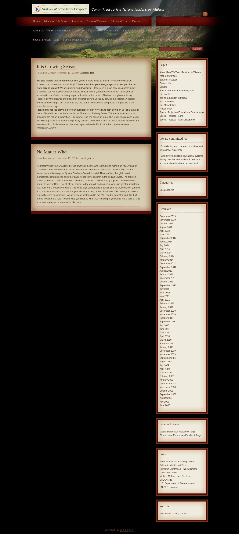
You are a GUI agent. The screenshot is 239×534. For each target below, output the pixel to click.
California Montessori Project (174, 465)
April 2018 (165, 231)
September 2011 (168, 285)
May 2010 (165, 332)
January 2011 (166, 307)
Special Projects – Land (171, 116)
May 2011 (165, 296)
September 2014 (168, 238)
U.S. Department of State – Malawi (177, 483)
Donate (136, 21)
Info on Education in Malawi (176, 39)
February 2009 (167, 376)
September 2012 (168, 267)
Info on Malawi (119, 21)
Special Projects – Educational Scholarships (182, 112)
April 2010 (165, 336)
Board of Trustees (97, 21)
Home (36, 21)
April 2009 (165, 369)
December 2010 (168, 311)
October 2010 (166, 318)
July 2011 (164, 289)
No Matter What (52, 151)
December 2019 (168, 216)
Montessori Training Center (173, 513)
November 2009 (168, 354)
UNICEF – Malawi (169, 487)
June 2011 (165, 292)
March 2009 (166, 372)
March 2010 (166, 340)
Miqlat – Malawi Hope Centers (175, 476)
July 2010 (164, 325)
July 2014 (164, 245)
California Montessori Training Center (178, 469)
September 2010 (168, 321)
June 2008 (165, 405)
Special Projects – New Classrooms (178, 119)
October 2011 (166, 281)
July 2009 (164, 365)
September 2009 (168, 358)
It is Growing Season (57, 66)
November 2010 (168, 314)
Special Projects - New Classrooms (83, 39)
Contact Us (152, 30)
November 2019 (168, 220)
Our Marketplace (133, 30)
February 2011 (167, 303)
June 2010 (165, 329)
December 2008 (168, 383)
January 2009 (166, 379)
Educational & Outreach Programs (63, 21)
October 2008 (166, 390)
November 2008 (168, 387)
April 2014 (165, 249)
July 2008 (164, 401)
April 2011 (165, 300)
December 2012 (168, 263)
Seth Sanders (127, 530)
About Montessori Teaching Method (177, 461)
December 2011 (168, 278)
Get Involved (111, 30)
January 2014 (166, 260)
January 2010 (166, 347)
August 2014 (166, 241)
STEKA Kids (166, 479)
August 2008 (166, 398)
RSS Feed (205, 15)
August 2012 (166, 271)
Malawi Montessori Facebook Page (177, 431)
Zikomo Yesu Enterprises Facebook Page (180, 435)
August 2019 (166, 227)
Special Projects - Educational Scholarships (131, 39)
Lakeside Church (168, 472)
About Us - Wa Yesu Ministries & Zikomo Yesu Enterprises (67, 30)
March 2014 (166, 252)
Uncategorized (87, 73)
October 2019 (166, 223)
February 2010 (167, 343)
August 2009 (166, 361)
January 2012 (166, 274)
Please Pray (169, 30)
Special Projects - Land (46, 39)
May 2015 (165, 234)
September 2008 (168, 394)
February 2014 (167, 256)
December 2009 (168, 350)
